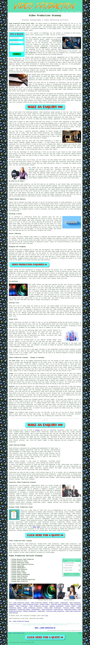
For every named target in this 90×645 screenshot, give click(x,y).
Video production (14, 430)
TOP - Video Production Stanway (19, 621)
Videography (64, 602)
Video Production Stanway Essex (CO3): (22, 23)
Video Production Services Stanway (25, 556)
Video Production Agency (21, 602)
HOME (59, 11)
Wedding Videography (56, 606)
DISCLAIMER (77, 11)
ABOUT (67, 11)
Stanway (37, 430)
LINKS (62, 11)
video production (47, 37)
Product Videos (54, 602)
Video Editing (58, 609)
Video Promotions (74, 602)
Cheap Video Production (52, 607)
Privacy (80, 633)
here (53, 552)
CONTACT (72, 11)
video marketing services (46, 522)
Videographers (35, 609)
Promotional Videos (15, 604)
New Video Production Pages (18, 633)
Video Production (21, 606)
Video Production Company (39, 602)
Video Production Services (38, 606)
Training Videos (68, 607)
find (14, 543)
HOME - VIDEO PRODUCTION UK (45, 628)
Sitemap (9, 633)
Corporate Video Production (60, 604)
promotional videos (63, 522)
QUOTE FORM (36, 527)
